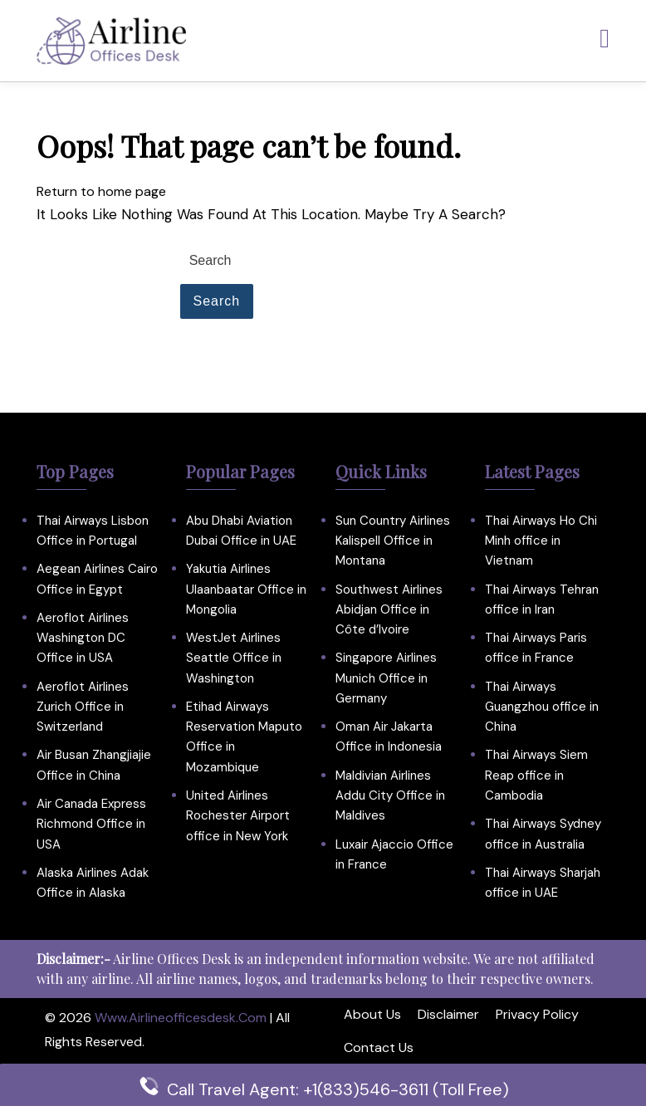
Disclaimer (448, 1014)
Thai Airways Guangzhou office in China (542, 707)
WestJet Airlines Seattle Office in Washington (233, 658)
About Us (372, 1014)
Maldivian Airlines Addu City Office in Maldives (390, 796)
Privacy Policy (537, 1014)
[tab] (604, 39)
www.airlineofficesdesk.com (181, 1017)
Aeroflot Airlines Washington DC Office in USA (83, 638)
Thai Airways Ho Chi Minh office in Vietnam (541, 541)
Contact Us (379, 1047)
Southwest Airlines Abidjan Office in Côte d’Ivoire (389, 610)
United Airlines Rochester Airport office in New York (238, 815)
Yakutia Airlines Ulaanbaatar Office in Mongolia (246, 589)
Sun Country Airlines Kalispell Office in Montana (392, 541)
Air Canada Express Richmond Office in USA (91, 824)
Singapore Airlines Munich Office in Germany (386, 678)
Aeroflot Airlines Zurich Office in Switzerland (83, 707)
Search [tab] (217, 301)
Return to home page (101, 191)
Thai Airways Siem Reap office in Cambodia (536, 775)
